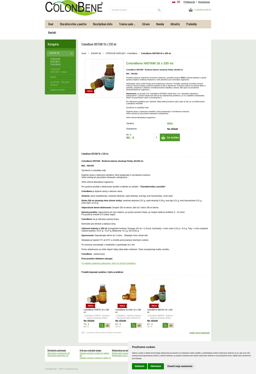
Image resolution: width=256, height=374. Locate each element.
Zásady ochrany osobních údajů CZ (95, 358)
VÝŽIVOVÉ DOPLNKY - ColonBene (121, 53)
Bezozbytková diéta (102, 24)
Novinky (160, 24)
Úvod (50, 24)
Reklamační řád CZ (120, 355)
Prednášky (191, 24)
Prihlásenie (189, 2)
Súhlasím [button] (139, 366)
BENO (170, 123)
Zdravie (146, 24)
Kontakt (52, 33)
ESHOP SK (96, 53)
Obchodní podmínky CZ (57, 355)
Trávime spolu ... (127, 24)
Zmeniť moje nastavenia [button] (179, 366)
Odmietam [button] (155, 366)
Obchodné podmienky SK (58, 353)
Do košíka (173, 137)
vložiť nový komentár (200, 333)
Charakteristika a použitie (73, 24)
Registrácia (204, 2)
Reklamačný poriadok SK (123, 353)
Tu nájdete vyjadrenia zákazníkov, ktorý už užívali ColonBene (108, 263)
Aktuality (175, 24)
